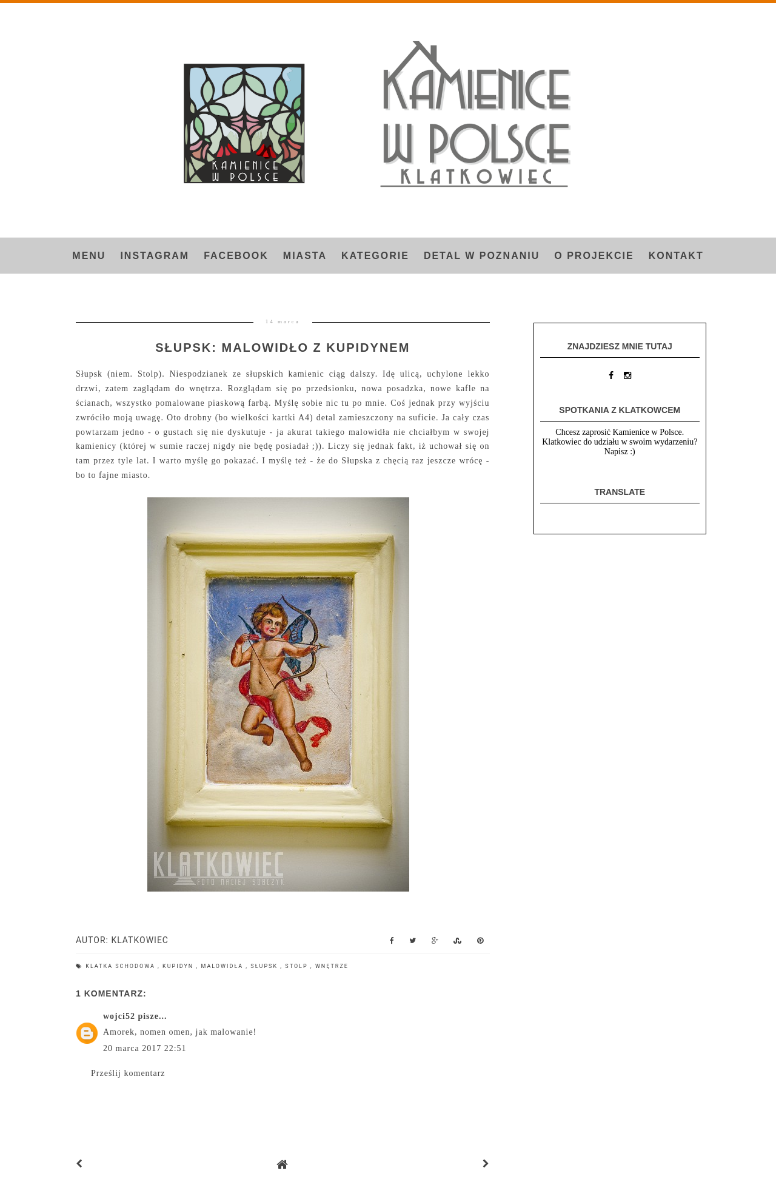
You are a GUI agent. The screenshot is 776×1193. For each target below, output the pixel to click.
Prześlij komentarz (128, 1073)
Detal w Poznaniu (482, 255)
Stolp (297, 966)
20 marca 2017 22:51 (145, 1048)
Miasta (305, 255)
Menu (88, 255)
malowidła (223, 966)
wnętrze (332, 966)
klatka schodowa (121, 966)
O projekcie (594, 255)
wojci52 (119, 1016)
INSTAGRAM (154, 255)
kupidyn (179, 966)
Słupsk (265, 966)
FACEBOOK (236, 255)
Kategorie (375, 255)
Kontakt (676, 255)
